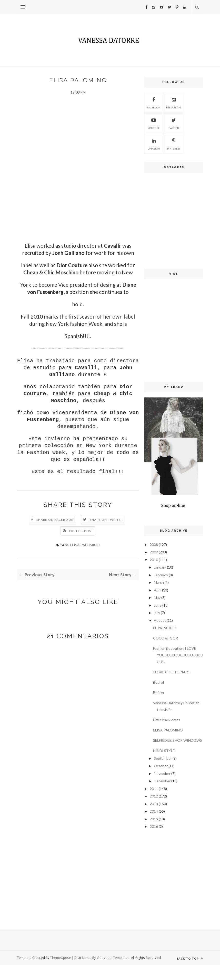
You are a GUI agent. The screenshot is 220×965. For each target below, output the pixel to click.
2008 (154, 544)
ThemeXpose (61, 957)
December (162, 781)
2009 (154, 552)
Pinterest (173, 143)
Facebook (153, 102)
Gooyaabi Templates (113, 957)
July (157, 612)
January (160, 567)
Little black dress (166, 720)
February (161, 575)
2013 (154, 804)
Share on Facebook (55, 520)
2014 (154, 811)
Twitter (173, 122)
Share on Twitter (106, 520)
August (160, 620)
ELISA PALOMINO (85, 545)
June (158, 605)
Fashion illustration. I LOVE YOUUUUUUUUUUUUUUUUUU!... (178, 655)
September (163, 758)
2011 (154, 788)
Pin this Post (81, 531)
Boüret (158, 682)
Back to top (189, 958)
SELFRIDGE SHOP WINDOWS (177, 740)
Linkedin (154, 143)
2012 (154, 796)
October (161, 766)
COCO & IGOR (165, 638)
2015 (154, 819)
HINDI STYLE (164, 750)
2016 (154, 826)
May (157, 597)
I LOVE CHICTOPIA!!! (171, 672)
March (159, 582)
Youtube (153, 122)
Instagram (173, 102)
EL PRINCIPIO (165, 628)
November (162, 773)
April (157, 590)
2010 (154, 560)
